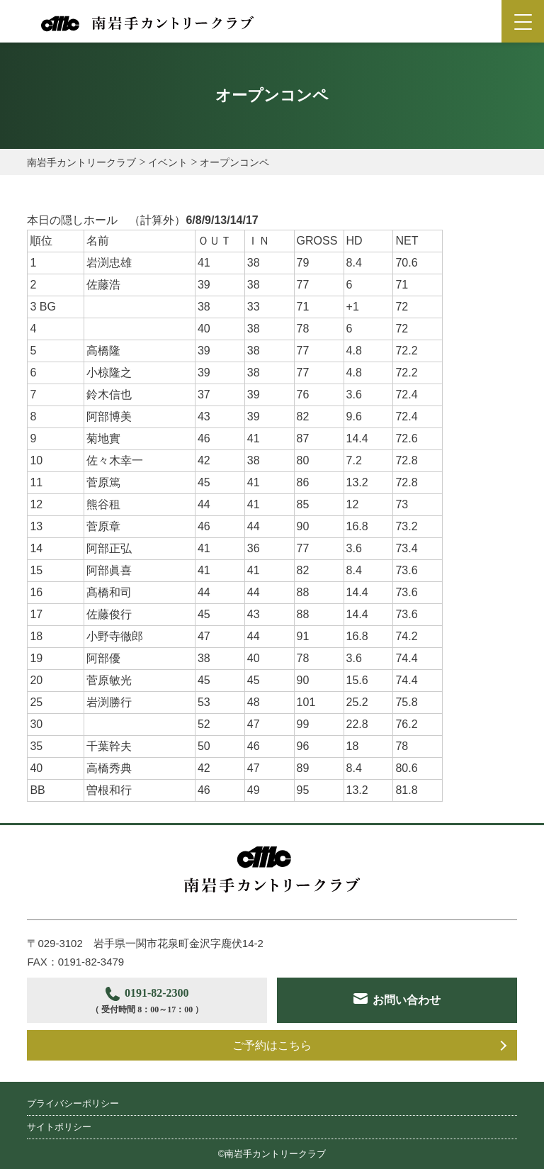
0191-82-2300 (147, 1002)
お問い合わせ (407, 1000)
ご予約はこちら (272, 1045)
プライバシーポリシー (73, 1103)
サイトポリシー (59, 1127)
